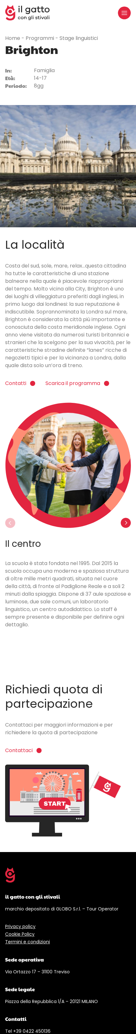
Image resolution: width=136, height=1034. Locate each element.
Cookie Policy (20, 934)
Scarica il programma (72, 383)
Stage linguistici (79, 38)
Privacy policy (20, 926)
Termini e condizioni (27, 942)
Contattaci (19, 750)
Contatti (15, 383)
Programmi (40, 38)
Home (13, 38)
